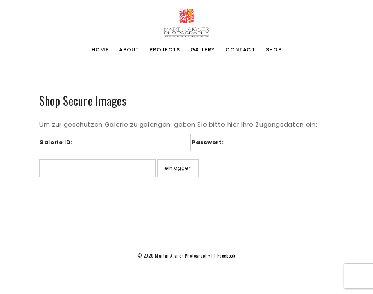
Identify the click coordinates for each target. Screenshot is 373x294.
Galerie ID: (55, 142)
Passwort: (208, 142)
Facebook (226, 255)
